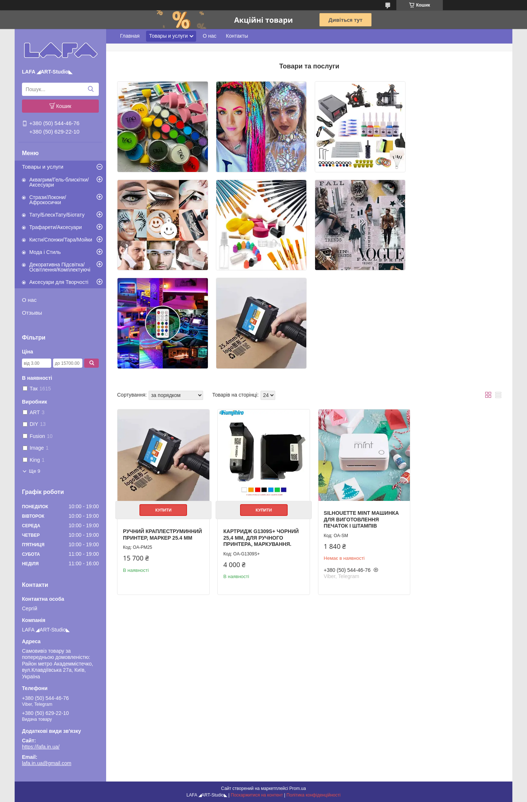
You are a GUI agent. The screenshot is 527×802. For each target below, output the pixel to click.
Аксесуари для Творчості (58, 282)
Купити (162, 408)
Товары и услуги (42, 167)
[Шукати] (90, 89)
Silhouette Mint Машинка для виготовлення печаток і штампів (356, 417)
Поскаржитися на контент (257, 795)
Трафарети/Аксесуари (55, 227)
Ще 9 (34, 471)
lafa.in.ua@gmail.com (46, 763)
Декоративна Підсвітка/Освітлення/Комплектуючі (59, 267)
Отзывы (32, 313)
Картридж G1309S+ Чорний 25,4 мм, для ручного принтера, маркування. (258, 435)
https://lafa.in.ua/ (41, 747)
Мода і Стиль (45, 252)
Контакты (237, 36)
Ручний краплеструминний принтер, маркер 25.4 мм (157, 435)
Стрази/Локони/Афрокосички (47, 199)
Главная (129, 36)
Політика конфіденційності (314, 795)
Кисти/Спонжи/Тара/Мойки (60, 240)
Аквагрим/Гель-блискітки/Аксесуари (59, 182)
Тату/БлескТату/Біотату (57, 215)
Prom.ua (297, 788)
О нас (29, 300)
